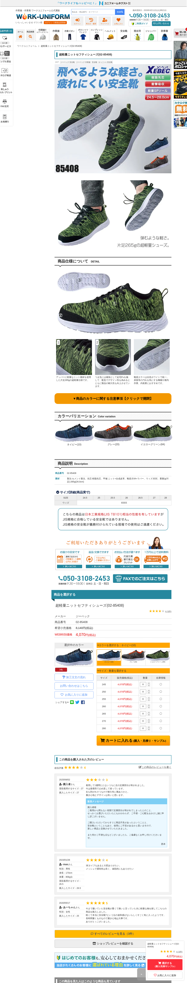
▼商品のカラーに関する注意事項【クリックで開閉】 (113, 398)
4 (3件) (168, 611)
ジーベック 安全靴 (67, 62)
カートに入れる (135, 740)
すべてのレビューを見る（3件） (113, 933)
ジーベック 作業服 (83, 62)
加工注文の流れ (76, 677)
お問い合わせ (161, 23)
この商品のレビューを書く (155, 767)
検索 (120, 12)
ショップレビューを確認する (113, 943)
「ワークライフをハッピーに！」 (77, 3)
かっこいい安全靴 (105, 62)
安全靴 (94, 62)
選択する (165, 965)
